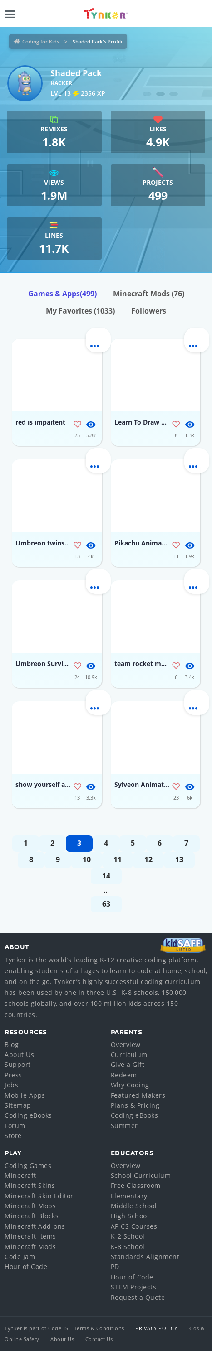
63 (106, 904)
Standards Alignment (145, 1256)
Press (13, 1075)
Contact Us (99, 1339)
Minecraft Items (30, 1236)
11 (117, 859)
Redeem (124, 1075)
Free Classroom (136, 1185)
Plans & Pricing (135, 1105)
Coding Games (28, 1165)
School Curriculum (141, 1175)
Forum (15, 1125)
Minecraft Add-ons (35, 1226)
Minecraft (20, 1175)
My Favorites (80, 311)
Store (13, 1135)
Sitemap (18, 1105)
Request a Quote (138, 1297)
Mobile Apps (25, 1095)
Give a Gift (128, 1064)
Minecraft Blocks (32, 1215)
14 (106, 876)
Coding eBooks (28, 1115)
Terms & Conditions (99, 1328)
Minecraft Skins (30, 1185)
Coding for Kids (40, 41)
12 (148, 859)
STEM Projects (134, 1287)
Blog (12, 1044)
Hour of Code (26, 1266)
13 (179, 859)
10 (87, 859)
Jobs (11, 1085)
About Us (19, 1054)
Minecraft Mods (148, 294)
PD (115, 1266)
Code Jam (20, 1256)
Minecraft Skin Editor (39, 1196)
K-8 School (128, 1246)
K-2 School (128, 1236)
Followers (148, 311)
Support (18, 1064)
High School (130, 1215)
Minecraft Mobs (30, 1205)
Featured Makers (138, 1095)
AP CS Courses (134, 1226)
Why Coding (130, 1085)
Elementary (129, 1196)
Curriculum (129, 1054)
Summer (124, 1125)
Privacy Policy (156, 1328)
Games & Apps (62, 294)
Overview (126, 1044)
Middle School (134, 1205)
